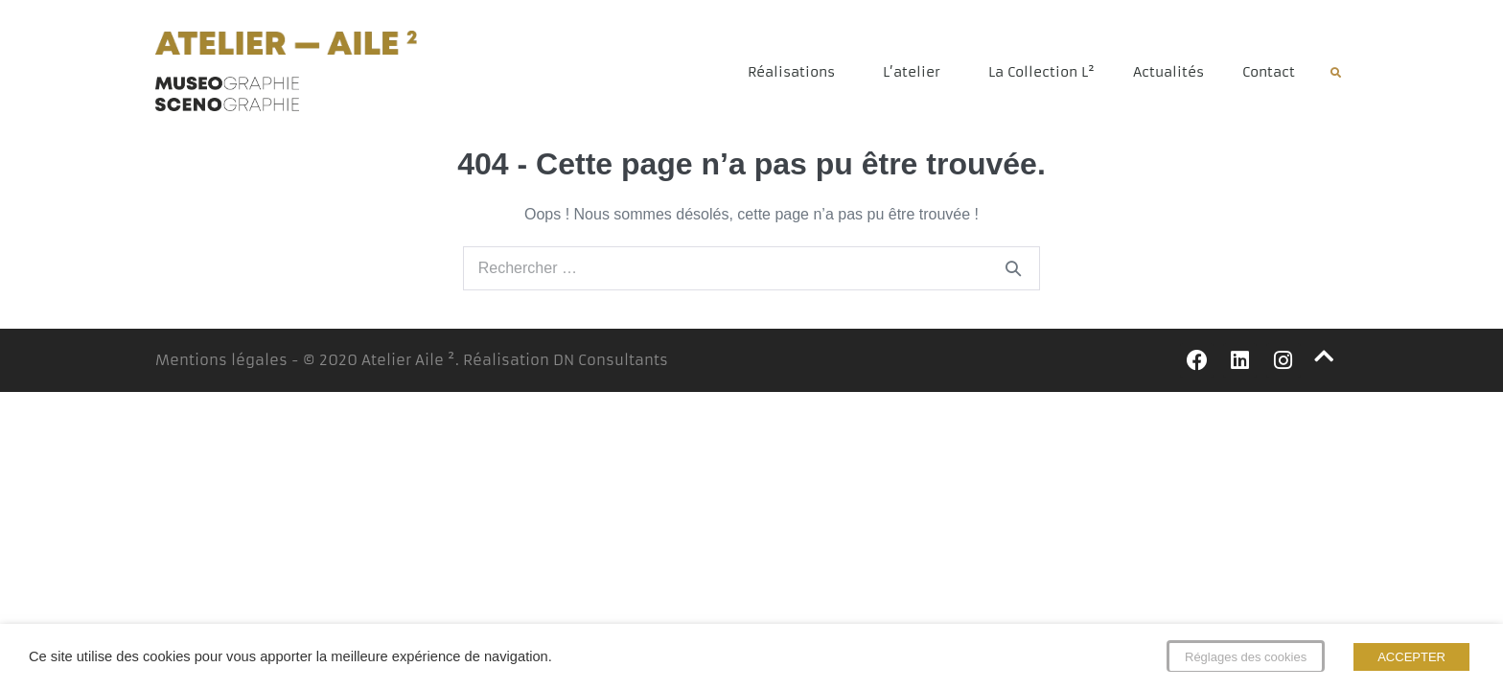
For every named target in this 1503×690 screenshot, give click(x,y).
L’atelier (916, 71)
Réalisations (796, 71)
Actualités (1168, 71)
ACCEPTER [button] (1411, 657)
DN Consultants (610, 360)
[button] (1336, 73)
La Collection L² (1041, 71)
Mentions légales (221, 360)
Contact (1268, 71)
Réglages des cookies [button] (1245, 657)
